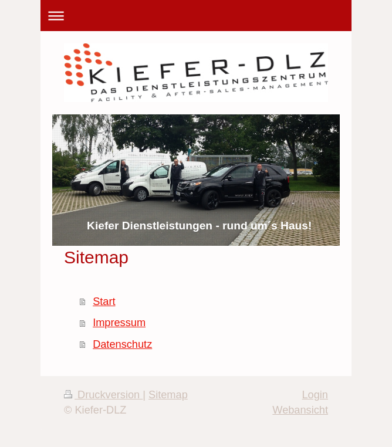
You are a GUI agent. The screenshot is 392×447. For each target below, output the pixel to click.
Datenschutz (122, 344)
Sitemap (168, 395)
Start (104, 301)
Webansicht (300, 410)
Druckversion (103, 395)
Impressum (119, 323)
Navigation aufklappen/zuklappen (196, 15)
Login (315, 395)
